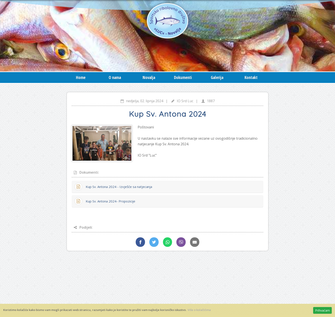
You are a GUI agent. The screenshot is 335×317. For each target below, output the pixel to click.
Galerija (217, 77)
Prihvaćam (322, 310)
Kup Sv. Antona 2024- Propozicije (110, 201)
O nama (115, 77)
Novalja (149, 77)
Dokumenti (183, 77)
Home (80, 77)
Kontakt (251, 77)
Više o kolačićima (199, 310)
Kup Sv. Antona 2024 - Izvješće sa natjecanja (119, 186)
